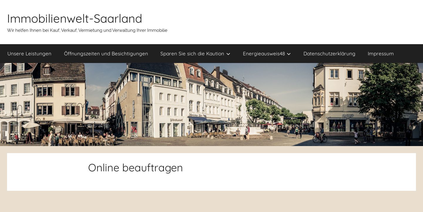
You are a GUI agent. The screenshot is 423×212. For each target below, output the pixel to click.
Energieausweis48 (267, 53)
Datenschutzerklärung (329, 53)
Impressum (381, 53)
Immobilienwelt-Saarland (74, 18)
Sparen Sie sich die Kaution (195, 53)
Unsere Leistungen (29, 53)
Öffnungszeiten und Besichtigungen (106, 53)
